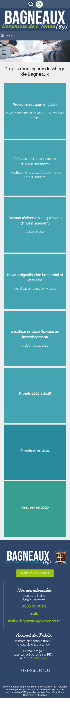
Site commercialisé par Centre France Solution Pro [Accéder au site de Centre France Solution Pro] (29, 686)
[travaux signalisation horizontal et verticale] (35, 281)
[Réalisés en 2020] (35, 509)
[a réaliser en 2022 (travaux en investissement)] (35, 338)
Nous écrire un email (35, 573)
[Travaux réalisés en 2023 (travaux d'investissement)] (35, 225)
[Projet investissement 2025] (35, 111)
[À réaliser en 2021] (35, 452)
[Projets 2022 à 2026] (35, 395)
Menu (9, 36)
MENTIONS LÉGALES (35, 670)
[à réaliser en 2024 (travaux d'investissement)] (35, 168)
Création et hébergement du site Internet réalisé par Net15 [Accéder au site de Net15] (36, 688)
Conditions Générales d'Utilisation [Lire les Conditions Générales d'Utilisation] (43, 693)
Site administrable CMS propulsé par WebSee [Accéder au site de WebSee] (35, 691)
